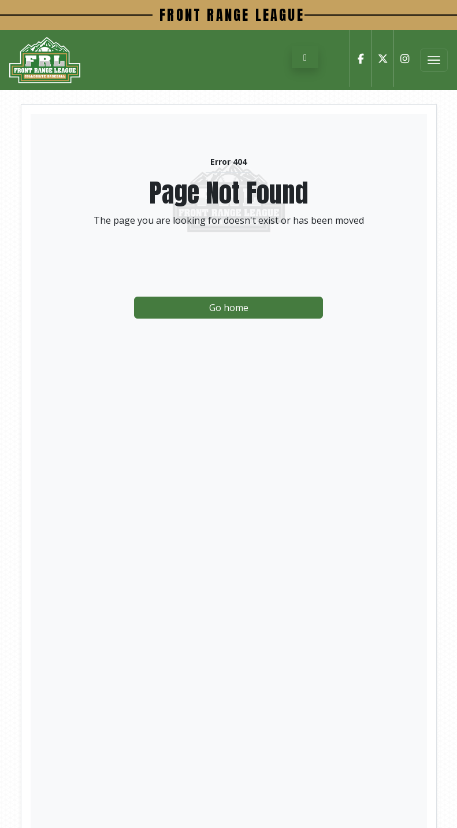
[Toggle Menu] (434, 60)
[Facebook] (360, 58)
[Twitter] (382, 58)
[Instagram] (404, 58)
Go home (228, 307)
